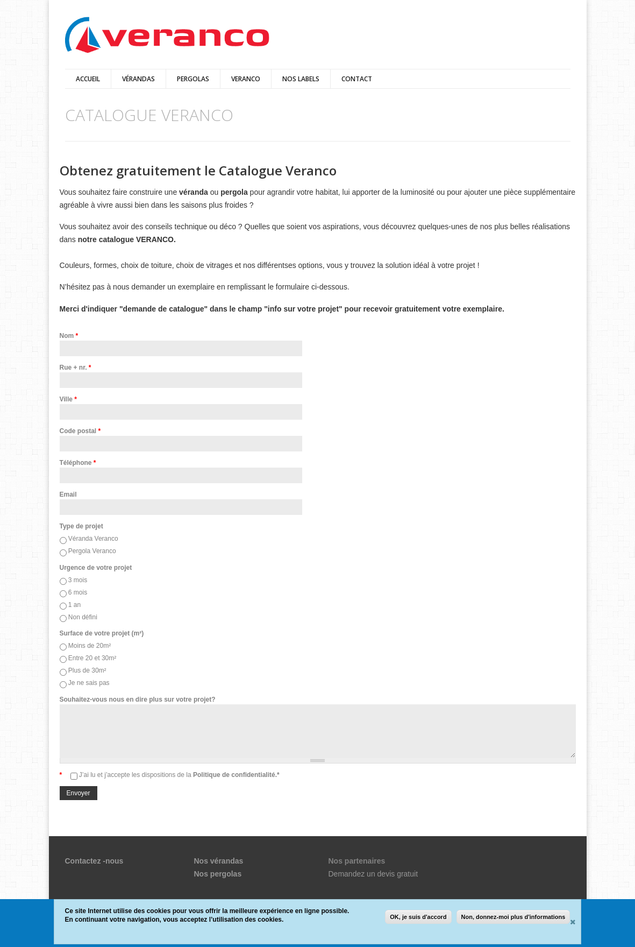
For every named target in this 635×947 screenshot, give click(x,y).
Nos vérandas (219, 861)
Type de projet (81, 526)
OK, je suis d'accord (418, 917)
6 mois (77, 592)
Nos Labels (300, 78)
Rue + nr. (75, 367)
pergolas (193, 78)
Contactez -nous (94, 861)
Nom (69, 336)
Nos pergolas (218, 874)
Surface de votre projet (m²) (102, 633)
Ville (68, 399)
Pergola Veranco (92, 551)
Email (68, 494)
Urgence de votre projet (96, 567)
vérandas (138, 78)
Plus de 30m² (87, 670)
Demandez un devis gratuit (373, 874)
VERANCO (245, 78)
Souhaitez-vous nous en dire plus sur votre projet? (138, 699)
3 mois (77, 580)
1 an (74, 605)
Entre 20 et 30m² (92, 658)
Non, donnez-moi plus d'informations (513, 917)
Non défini (82, 617)
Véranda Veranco (93, 538)
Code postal (80, 431)
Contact (356, 78)
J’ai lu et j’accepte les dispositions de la (179, 775)
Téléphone (78, 463)
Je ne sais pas (89, 683)
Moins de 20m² (89, 645)
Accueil (88, 78)
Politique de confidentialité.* (235, 775)
